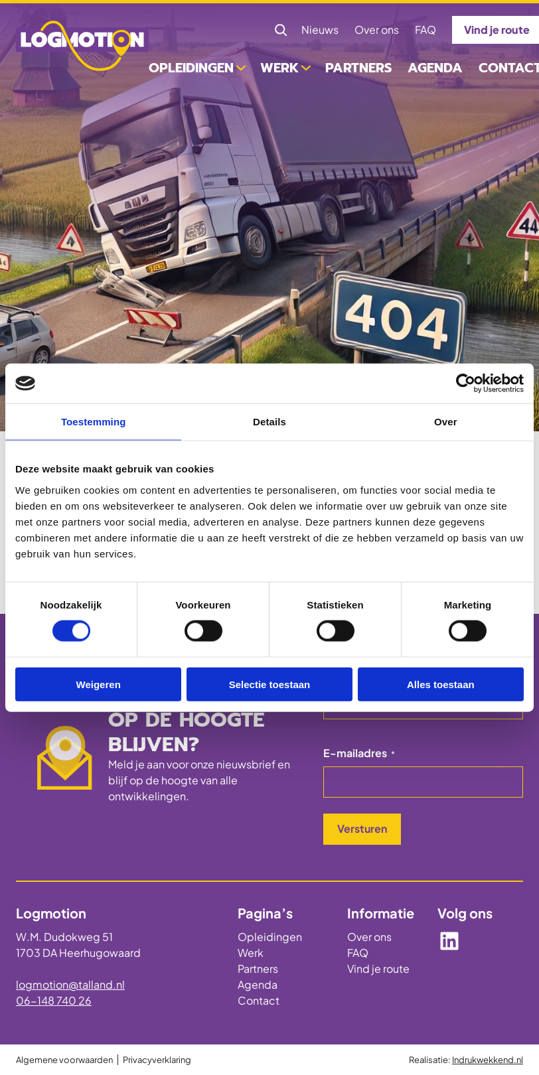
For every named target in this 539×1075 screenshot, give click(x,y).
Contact (258, 1000)
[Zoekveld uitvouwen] (281, 30)
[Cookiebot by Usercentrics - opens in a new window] (466, 384)
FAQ (357, 953)
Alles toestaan (441, 683)
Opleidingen (270, 937)
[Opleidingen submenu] (241, 66)
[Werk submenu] (306, 66)
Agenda (257, 984)
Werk (251, 953)
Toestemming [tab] (93, 421)
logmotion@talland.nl (70, 984)
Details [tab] (269, 421)
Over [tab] (445, 421)
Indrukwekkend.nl (487, 1059)
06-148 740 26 (54, 1000)
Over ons (369, 937)
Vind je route (378, 968)
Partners (258, 968)
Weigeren (98, 683)
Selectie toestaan (270, 683)
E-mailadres (359, 753)
